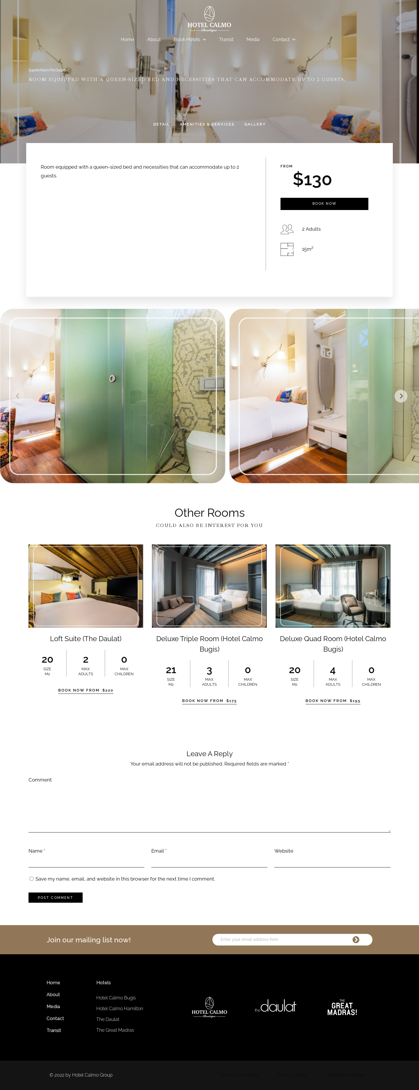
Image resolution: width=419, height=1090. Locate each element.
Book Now (325, 204)
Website (283, 851)
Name (35, 851)
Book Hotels (190, 39)
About (154, 39)
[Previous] (18, 396)
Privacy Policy (292, 1075)
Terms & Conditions (239, 1075)
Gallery (255, 124)
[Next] (401, 396)
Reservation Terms (345, 1075)
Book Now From (85, 690)
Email (157, 851)
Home (127, 39)
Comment (40, 780)
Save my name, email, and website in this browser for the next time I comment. (125, 879)
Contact (284, 39)
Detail (161, 124)
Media (253, 39)
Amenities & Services (207, 124)
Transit (226, 39)
